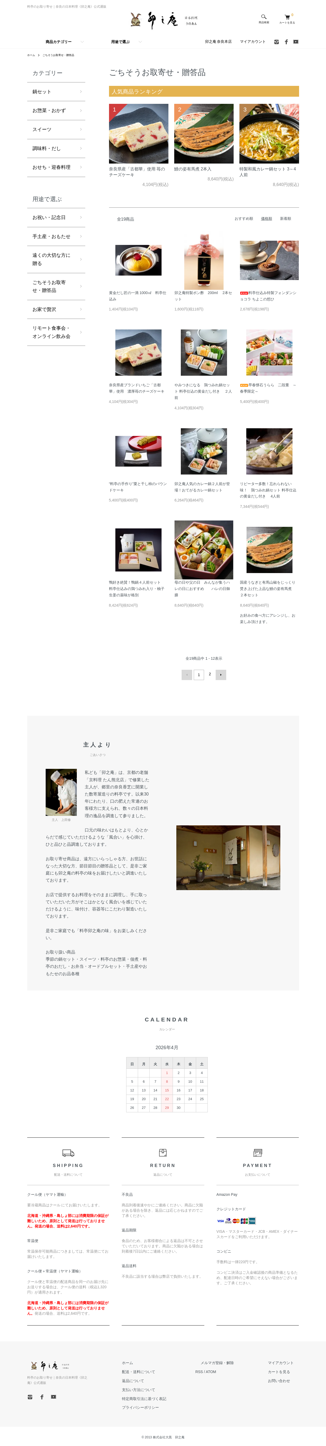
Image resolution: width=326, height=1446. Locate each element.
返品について (159, 1379)
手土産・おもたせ (51, 236)
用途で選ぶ (120, 42)
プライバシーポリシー (166, 1405)
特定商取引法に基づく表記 (170, 1396)
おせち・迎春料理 (51, 167)
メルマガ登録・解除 (232, 1361)
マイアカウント (253, 41)
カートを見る (284, 1370)
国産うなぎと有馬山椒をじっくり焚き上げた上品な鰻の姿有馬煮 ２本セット (267, 588)
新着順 (285, 218)
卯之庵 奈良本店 (218, 41)
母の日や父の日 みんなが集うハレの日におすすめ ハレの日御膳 (202, 588)
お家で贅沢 (44, 309)
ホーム (32, 55)
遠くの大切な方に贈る (51, 259)
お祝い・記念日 (49, 217)
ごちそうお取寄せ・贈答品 (63, 55)
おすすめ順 (244, 218)
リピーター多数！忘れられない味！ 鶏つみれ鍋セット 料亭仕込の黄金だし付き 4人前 (268, 490)
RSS (220, 1370)
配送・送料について (164, 1370)
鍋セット (41, 91)
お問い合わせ (284, 1379)
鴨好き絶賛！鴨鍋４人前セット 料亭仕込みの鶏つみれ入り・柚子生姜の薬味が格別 (136, 588)
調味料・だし (46, 148)
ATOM (231, 1370)
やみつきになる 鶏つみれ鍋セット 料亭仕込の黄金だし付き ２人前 (203, 391)
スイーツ (41, 129)
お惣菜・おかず (49, 110)
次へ (219, 674)
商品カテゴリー (59, 42)
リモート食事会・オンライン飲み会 (51, 332)
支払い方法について (164, 1387)
